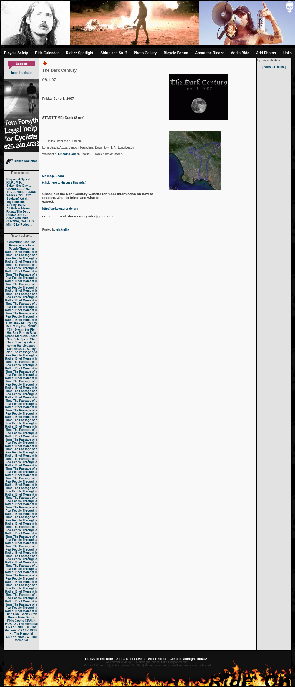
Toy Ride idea (15, 202)
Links (287, 53)
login (14, 72)
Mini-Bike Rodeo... (19, 224)
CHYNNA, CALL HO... (21, 221)
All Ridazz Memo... (19, 208)
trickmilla (62, 229)
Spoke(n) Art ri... (17, 198)
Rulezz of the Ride (99, 659)
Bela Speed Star (20, 334)
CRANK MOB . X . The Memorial (21, 622)
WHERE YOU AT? (18, 195)
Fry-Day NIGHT (26, 326)
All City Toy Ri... (17, 205)
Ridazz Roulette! (21, 161)
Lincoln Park (67, 154)
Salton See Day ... (18, 185)
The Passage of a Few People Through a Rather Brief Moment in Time (21, 249)
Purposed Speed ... (19, 179)
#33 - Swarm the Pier (21, 329)
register (26, 72)
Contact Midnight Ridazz (188, 659)
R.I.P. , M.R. (14, 182)
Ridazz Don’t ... (16, 214)
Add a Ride (240, 53)
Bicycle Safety (16, 53)
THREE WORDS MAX (21, 192)
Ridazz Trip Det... (18, 211)
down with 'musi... (19, 218)
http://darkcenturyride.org (60, 208)
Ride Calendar (47, 53)
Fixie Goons (21, 614)
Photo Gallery (145, 53)
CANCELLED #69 (18, 189)
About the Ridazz (209, 53)
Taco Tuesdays (17, 342)
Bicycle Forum (176, 53)
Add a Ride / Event (130, 659)
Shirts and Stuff (113, 53)
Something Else (18, 242)
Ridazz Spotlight (79, 53)
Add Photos (266, 53)
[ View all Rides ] (274, 67)
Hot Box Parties (18, 332)
